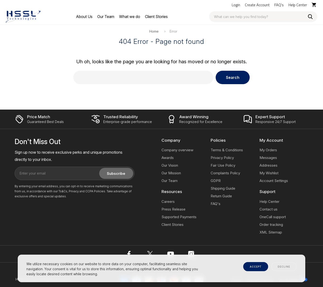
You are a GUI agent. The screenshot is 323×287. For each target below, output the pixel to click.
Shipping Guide (223, 188)
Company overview (177, 150)
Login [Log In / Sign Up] (236, 5)
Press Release (173, 209)
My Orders (268, 150)
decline (284, 266)
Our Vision (170, 165)
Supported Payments (179, 217)
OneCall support (273, 217)
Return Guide (221, 196)
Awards (168, 157)
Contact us (268, 209)
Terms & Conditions (227, 150)
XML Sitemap (271, 232)
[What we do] (130, 16)
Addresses (268, 165)
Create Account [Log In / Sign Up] (257, 5)
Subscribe (116, 173)
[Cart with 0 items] (314, 5)
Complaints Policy (225, 173)
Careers (168, 201)
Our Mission (171, 173)
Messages (268, 157)
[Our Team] (106, 16)
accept (256, 266)
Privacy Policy (222, 157)
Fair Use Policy (223, 165)
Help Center (297, 5)
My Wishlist (269, 173)
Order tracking (271, 224)
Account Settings (274, 180)
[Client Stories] (156, 16)
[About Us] (84, 16)
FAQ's (279, 5)
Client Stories (173, 224)
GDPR (216, 180)
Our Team (170, 180)
